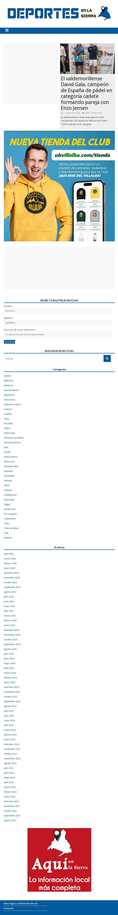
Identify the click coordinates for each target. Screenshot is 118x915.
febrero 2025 (10, 620)
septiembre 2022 (12, 758)
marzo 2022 (10, 787)
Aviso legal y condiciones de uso (21, 903)
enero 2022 (9, 796)
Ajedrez (7, 375)
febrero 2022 (10, 791)
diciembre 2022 (11, 744)
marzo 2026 (10, 558)
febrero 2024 (10, 677)
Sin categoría (10, 513)
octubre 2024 (10, 639)
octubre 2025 (10, 582)
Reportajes (9, 499)
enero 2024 (9, 682)
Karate (7, 452)
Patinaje (8, 490)
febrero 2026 (10, 563)
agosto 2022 (10, 763)
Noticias (8, 480)
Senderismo (10, 509)
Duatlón (8, 413)
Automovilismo (11, 390)
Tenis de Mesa (11, 528)
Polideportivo (10, 494)
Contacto (9, 908)
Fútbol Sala (9, 432)
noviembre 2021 (12, 806)
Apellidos (8, 317)
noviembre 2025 (12, 577)
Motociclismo (10, 456)
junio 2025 (9, 601)
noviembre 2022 (12, 748)
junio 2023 (9, 715)
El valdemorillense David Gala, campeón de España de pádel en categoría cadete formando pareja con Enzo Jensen (86, 93)
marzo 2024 (10, 672)
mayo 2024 (9, 663)
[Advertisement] (31, 73)
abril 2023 (9, 725)
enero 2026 (9, 568)
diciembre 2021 (11, 801)
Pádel (87, 113)
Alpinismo (9, 380)
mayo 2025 (9, 606)
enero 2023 (9, 739)
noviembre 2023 (12, 691)
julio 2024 (9, 653)
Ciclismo (8, 409)
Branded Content (12, 404)
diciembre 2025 (11, 572)
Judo (6, 447)
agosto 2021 (10, 820)
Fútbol (7, 428)
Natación (8, 471)
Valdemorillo (96, 113)
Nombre (8, 306)
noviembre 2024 (12, 634)
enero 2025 (9, 625)
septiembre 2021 (12, 815)
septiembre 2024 (12, 644)
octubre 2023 (10, 696)
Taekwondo (10, 518)
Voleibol (8, 537)
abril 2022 (9, 782)
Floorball (8, 423)
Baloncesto (9, 399)
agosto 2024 (10, 649)
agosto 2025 (10, 591)
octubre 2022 (10, 753)
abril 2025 (9, 610)
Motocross (9, 461)
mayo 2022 (9, 777)
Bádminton (9, 394)
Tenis (6, 523)
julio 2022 (9, 768)
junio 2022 (9, 772)
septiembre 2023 (12, 701)
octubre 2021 (10, 810)
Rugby (7, 504)
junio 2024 (9, 658)
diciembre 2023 (11, 687)
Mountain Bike (11, 466)
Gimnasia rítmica (12, 442)
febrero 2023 (10, 734)
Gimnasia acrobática (14, 437)
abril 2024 (9, 668)
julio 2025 (9, 596)
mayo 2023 (9, 720)
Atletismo (8, 385)
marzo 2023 (10, 729)
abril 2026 (9, 553)
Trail (6, 532)
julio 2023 (9, 710)
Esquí (6, 418)
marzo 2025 (10, 615)
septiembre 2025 (12, 587)
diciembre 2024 (11, 629)
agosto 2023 (10, 706)
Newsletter (9, 475)
